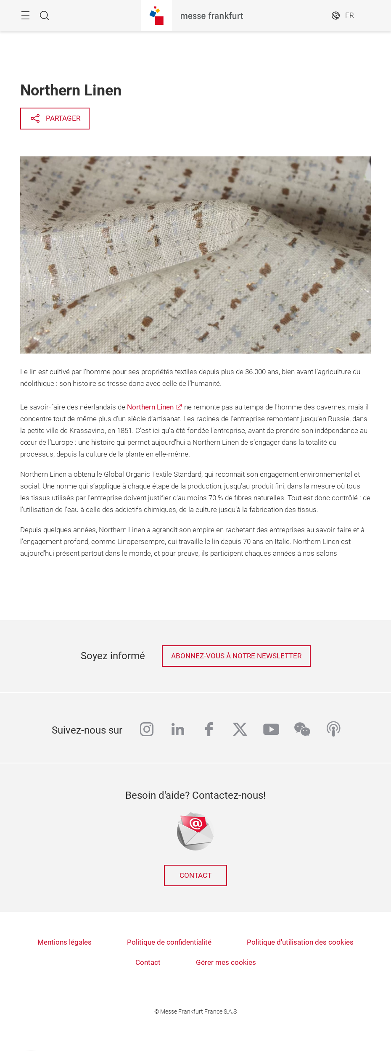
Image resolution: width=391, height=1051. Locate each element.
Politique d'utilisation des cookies (300, 942)
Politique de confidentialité (169, 942)
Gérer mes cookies (226, 962)
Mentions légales (64, 942)
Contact (195, 875)
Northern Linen (150, 407)
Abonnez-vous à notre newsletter (236, 656)
